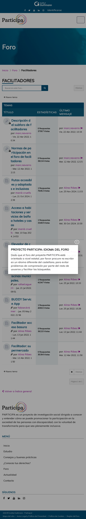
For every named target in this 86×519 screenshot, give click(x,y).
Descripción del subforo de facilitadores (21, 125)
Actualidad (10, 474)
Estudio (7, 451)
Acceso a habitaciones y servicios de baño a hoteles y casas (21, 216)
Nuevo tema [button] (10, 97)
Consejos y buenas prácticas (19, 457)
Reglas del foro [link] (73, 516)
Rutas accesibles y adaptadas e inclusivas (21, 184)
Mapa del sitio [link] (9, 516)
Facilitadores (18, 80)
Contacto (8, 480)
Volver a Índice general (17, 391)
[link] (25, 10)
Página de (76, 381)
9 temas (79, 88)
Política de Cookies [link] (56, 516)
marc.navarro (23, 133)
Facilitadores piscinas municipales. (21, 276)
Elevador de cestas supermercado (21, 248)
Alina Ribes (70, 187)
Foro (6, 468)
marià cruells (23, 192)
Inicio (5, 70)
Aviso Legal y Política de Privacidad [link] (31, 516)
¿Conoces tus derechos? (17, 463)
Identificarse (54, 10)
